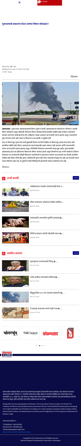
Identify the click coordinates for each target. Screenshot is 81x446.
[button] (37, 345)
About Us (6, 432)
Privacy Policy (25, 432)
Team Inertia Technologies (51, 440)
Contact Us (15, 432)
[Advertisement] (40, 46)
